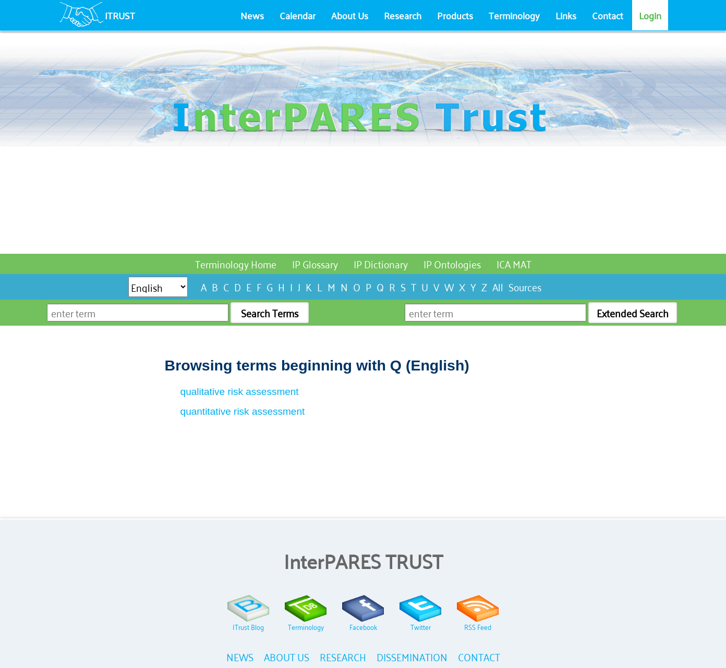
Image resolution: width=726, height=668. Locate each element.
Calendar (298, 15)
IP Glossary (315, 263)
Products (455, 15)
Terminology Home (235, 263)
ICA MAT (514, 263)
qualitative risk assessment (239, 391)
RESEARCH (343, 656)
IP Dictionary (381, 263)
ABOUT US (286, 656)
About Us (349, 15)
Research (402, 15)
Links (565, 15)
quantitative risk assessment (242, 411)
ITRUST (120, 15)
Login (650, 15)
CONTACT (479, 656)
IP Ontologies (452, 263)
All (497, 286)
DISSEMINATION (412, 656)
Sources (525, 286)
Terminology (514, 15)
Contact (607, 15)
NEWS (239, 656)
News (252, 15)
